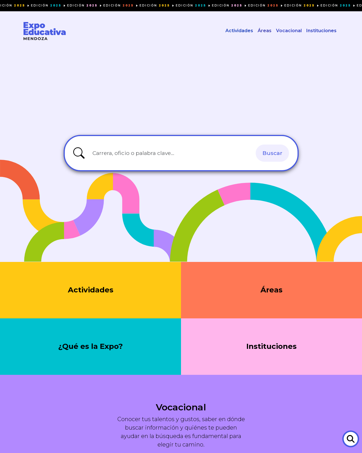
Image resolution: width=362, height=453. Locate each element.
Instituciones (321, 31)
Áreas (265, 31)
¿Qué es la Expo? (90, 348)
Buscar (272, 153)
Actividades (239, 31)
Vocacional (289, 31)
